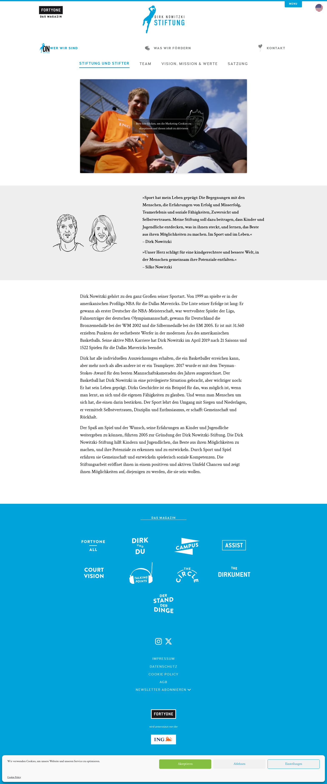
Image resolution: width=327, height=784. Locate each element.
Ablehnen (239, 764)
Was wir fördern (168, 48)
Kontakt (271, 48)
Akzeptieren (185, 764)
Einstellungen (293, 764)
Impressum (163, 659)
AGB (163, 682)
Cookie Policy (14, 777)
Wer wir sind (60, 48)
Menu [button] (293, 3)
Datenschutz (163, 667)
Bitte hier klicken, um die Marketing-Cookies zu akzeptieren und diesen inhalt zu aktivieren (163, 126)
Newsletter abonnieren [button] (163, 690)
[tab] (104, 65)
